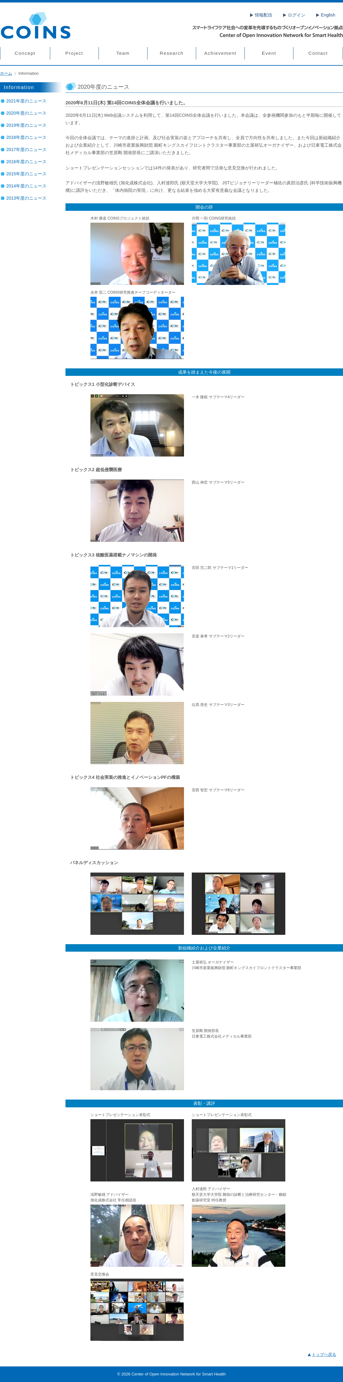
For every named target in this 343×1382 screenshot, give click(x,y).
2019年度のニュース (26, 125)
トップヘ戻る (324, 1354)
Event (269, 53)
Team (123, 53)
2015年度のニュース (26, 173)
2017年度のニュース (26, 149)
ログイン (296, 14)
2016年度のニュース (26, 161)
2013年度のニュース (26, 198)
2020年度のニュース (26, 113)
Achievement (220, 53)
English (328, 14)
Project (74, 53)
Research (171, 53)
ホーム (6, 73)
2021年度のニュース (26, 100)
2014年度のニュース (26, 185)
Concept (25, 53)
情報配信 (263, 14)
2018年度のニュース (26, 137)
